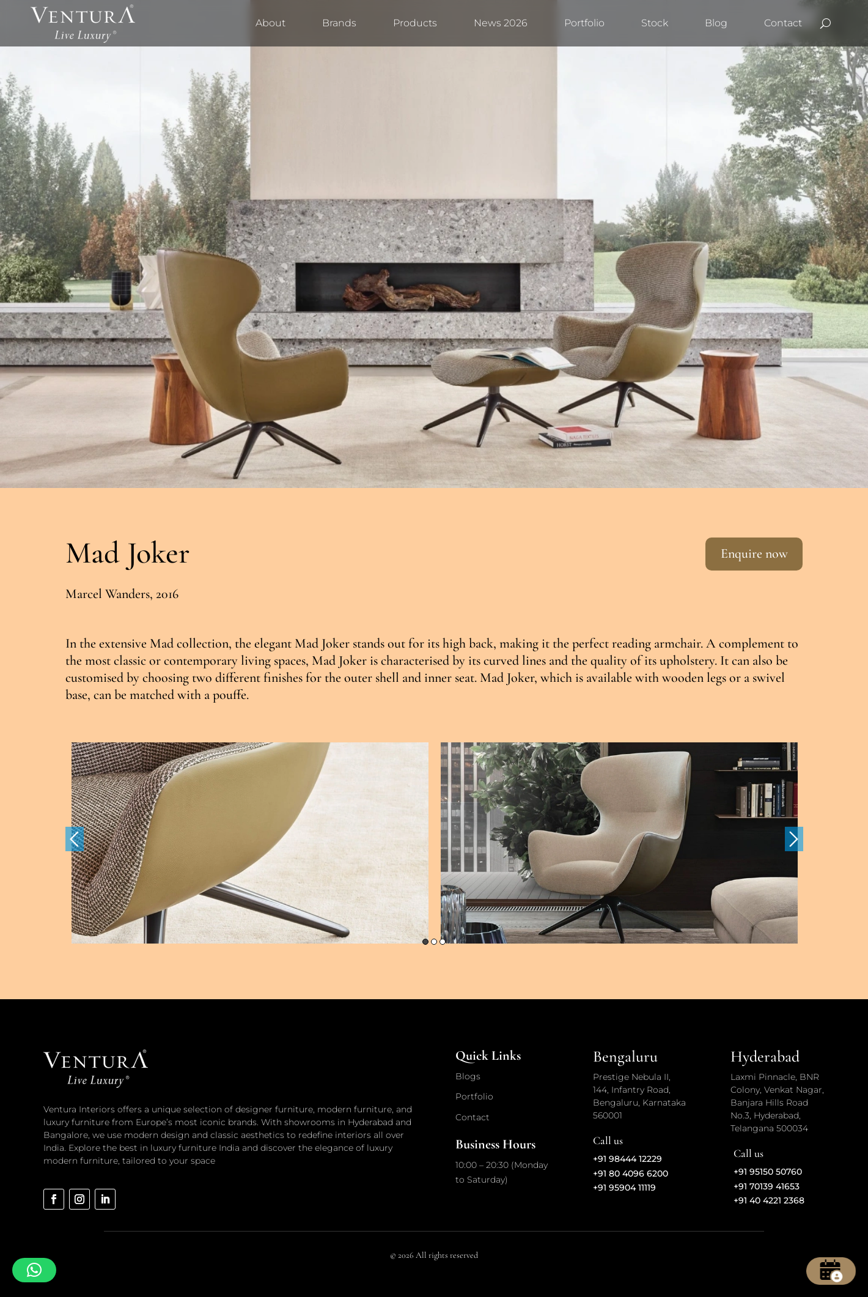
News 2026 (501, 23)
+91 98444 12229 (627, 1158)
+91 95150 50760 (768, 1171)
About (270, 23)
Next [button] (794, 839)
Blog (716, 23)
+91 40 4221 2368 (769, 1200)
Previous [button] (74, 839)
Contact (783, 23)
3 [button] (443, 942)
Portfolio (584, 23)
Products (415, 23)
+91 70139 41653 (767, 1186)
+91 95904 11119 (624, 1187)
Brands (339, 23)
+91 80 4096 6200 (630, 1173)
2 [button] (434, 942)
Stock (654, 23)
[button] (34, 1270)
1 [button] (425, 942)
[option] (250, 842)
